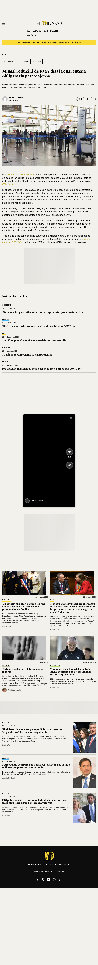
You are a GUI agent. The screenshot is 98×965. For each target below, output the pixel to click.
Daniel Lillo (6, 627)
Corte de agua (74, 42)
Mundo (5, 319)
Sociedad (7, 305)
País (4, 55)
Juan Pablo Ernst (8, 778)
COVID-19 (7, 184)
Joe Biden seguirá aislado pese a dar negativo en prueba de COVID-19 (41, 368)
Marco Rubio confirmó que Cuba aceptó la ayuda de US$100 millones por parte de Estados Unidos (36, 766)
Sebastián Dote (16, 97)
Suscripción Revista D (37, 30)
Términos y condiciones (54, 871)
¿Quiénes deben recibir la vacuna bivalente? (27, 354)
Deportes (55, 665)
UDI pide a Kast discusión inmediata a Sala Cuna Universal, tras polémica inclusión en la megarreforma (35, 801)
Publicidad (38, 871)
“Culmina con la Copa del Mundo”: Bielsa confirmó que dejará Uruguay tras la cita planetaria (70, 671)
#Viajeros (37, 61)
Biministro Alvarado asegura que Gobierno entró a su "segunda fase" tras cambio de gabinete (32, 730)
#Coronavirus (9, 61)
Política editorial (63, 864)
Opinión (6, 665)
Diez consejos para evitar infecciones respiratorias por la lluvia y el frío (42, 312)
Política (6, 600)
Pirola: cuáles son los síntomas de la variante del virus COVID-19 (38, 326)
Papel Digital (56, 30)
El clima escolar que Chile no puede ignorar (22, 670)
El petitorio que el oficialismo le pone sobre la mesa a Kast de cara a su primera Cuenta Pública (23, 606)
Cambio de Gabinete (26, 42)
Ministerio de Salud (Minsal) (19, 174)
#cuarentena (24, 61)
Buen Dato (7, 347)
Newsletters (32, 35)
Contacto (48, 864)
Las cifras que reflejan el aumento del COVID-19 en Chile (34, 340)
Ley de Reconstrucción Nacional (52, 42)
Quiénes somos (33, 864)
